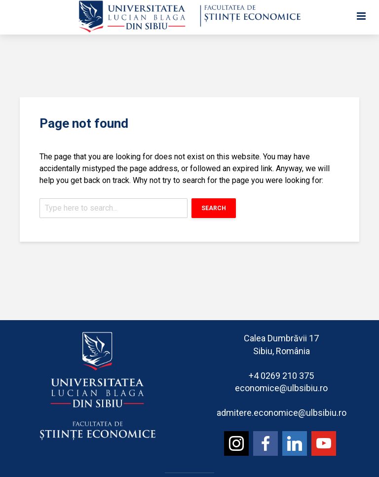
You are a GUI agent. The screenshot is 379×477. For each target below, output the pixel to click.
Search (213, 208)
